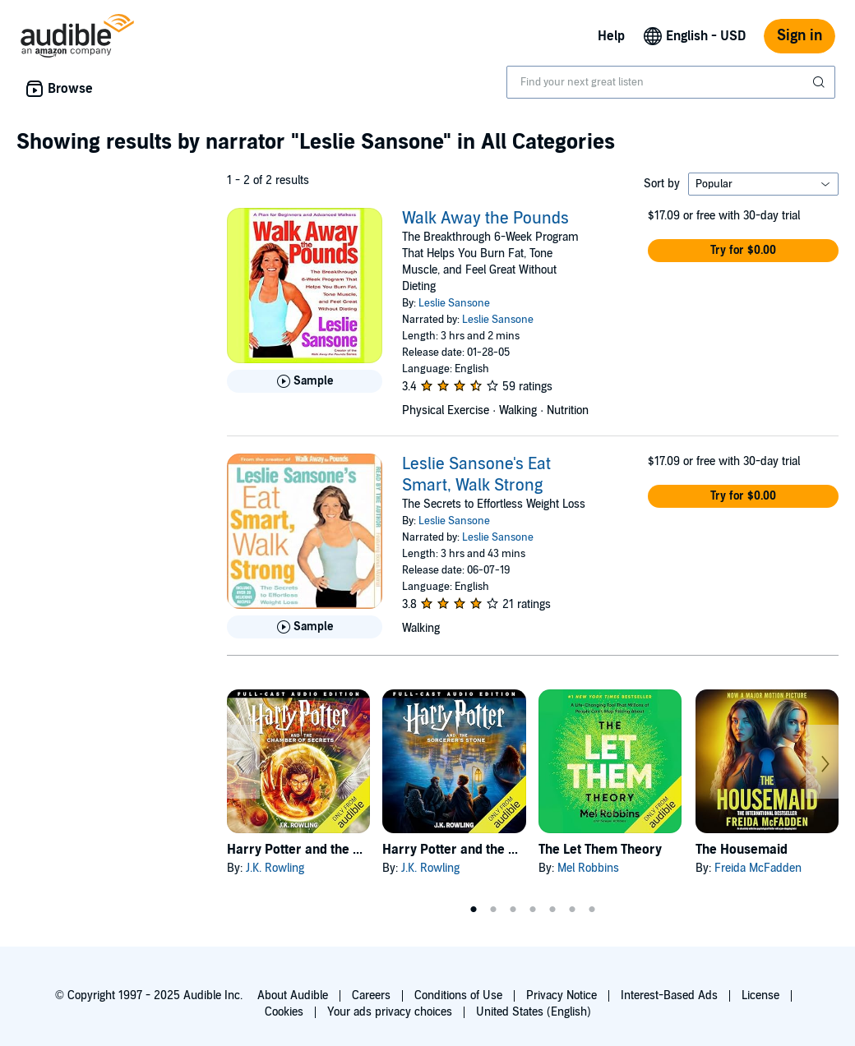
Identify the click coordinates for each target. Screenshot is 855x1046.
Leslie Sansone (454, 303)
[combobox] (670, 82)
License (760, 995)
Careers (371, 995)
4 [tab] (533, 909)
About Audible (292, 995)
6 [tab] (572, 909)
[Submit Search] (820, 82)
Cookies (284, 1012)
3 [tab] (513, 909)
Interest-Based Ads (669, 995)
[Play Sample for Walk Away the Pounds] (304, 381)
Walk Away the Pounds (485, 218)
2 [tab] (493, 909)
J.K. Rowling (275, 868)
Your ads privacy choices (389, 1012)
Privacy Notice (561, 995)
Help (611, 36)
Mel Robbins (588, 868)
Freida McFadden (758, 868)
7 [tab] (592, 909)
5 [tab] (552, 909)
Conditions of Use (458, 995)
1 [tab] (473, 909)
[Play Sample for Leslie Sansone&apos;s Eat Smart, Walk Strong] (304, 626)
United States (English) (533, 1012)
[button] (743, 250)
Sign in (799, 35)
